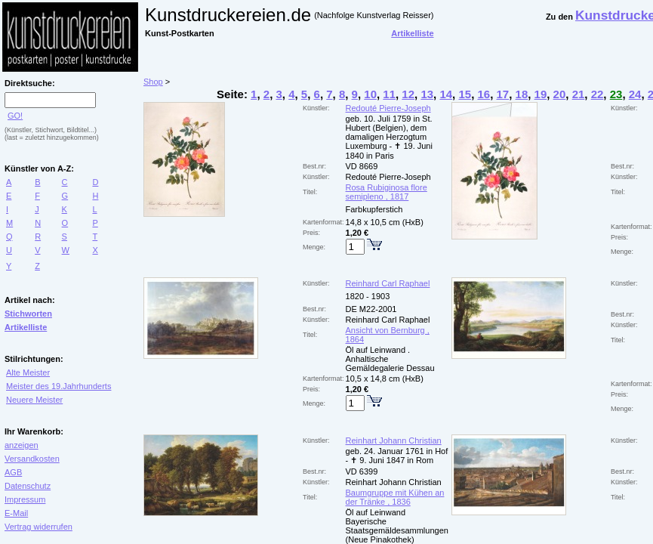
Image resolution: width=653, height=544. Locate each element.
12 (408, 94)
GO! (15, 115)
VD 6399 (362, 471)
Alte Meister (28, 372)
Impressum (25, 499)
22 (597, 94)
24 (635, 94)
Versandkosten (32, 458)
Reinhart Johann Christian (394, 440)
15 (464, 94)
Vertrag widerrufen (38, 526)
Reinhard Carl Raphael (388, 283)
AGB (13, 472)
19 (540, 94)
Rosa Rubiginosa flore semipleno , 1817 (386, 192)
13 (426, 94)
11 (389, 94)
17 (503, 94)
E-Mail (16, 513)
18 (522, 94)
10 (370, 94)
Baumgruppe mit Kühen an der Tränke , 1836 (395, 497)
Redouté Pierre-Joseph (388, 108)
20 (559, 94)
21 (578, 94)
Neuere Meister (34, 399)
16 (483, 94)
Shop (153, 81)
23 (616, 94)
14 (445, 94)
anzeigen (22, 445)
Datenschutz (28, 485)
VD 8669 (362, 166)
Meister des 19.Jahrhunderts (58, 386)
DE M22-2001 (371, 309)
